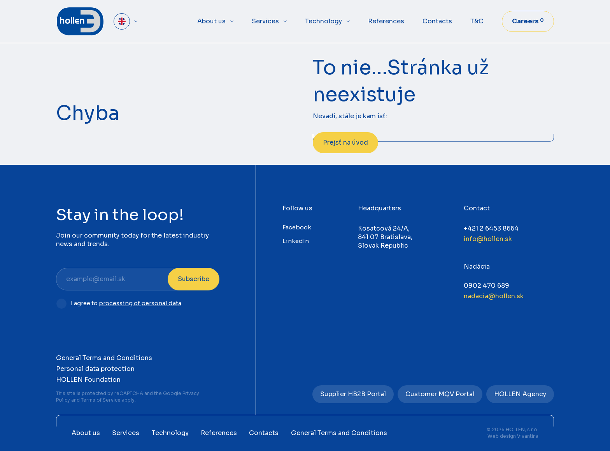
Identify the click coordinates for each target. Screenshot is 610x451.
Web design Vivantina (512, 436)
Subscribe (193, 279)
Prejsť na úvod (345, 142)
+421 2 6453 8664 (491, 228)
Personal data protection (95, 369)
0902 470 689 (486, 285)
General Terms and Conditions (104, 358)
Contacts (437, 21)
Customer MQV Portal (440, 394)
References (386, 21)
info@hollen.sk (488, 239)
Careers (528, 21)
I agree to (126, 303)
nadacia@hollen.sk (494, 296)
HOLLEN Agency (520, 394)
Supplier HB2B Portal (353, 394)
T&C (477, 21)
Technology (323, 21)
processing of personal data (140, 303)
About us (211, 21)
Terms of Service (101, 400)
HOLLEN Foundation (88, 380)
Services (265, 21)
